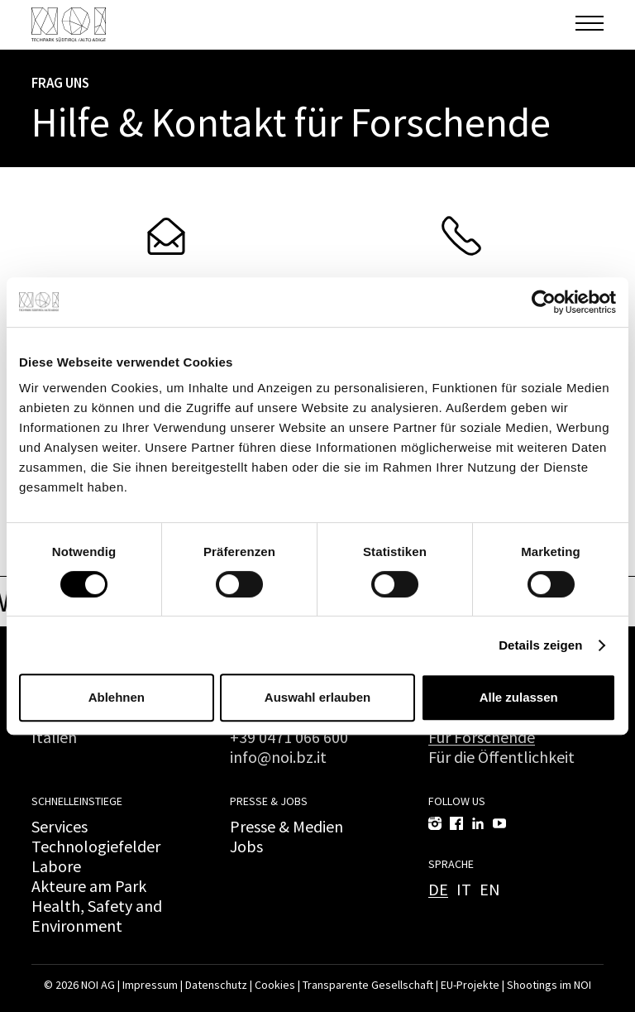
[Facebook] (456, 823)
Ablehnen (116, 697)
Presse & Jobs (269, 801)
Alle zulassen (519, 697)
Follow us (456, 801)
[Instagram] (435, 823)
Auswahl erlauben (317, 697)
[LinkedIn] (478, 823)
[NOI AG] (68, 24)
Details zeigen (540, 645)
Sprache (451, 864)
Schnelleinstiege (76, 801)
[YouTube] (499, 823)
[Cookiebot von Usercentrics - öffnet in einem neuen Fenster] (543, 302)
